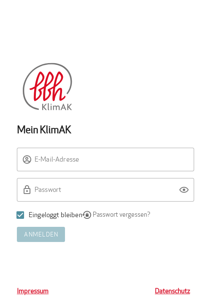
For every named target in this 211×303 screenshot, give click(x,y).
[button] (184, 190)
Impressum (33, 291)
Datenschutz (172, 291)
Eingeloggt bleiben (55, 214)
